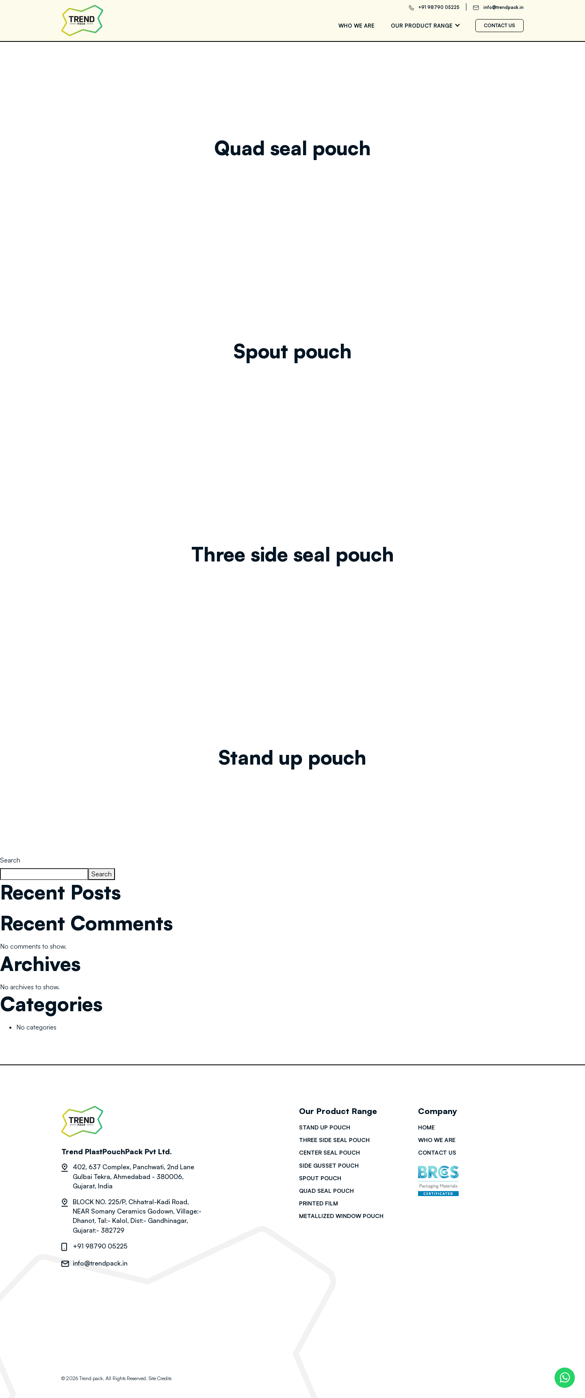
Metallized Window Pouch (341, 1215)
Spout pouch (293, 351)
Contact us (499, 25)
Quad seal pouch (292, 148)
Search (10, 860)
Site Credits (160, 1378)
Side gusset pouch (329, 1165)
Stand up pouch (292, 757)
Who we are (356, 25)
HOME (426, 1127)
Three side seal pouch (292, 554)
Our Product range (422, 25)
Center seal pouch (329, 1152)
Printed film (318, 1203)
